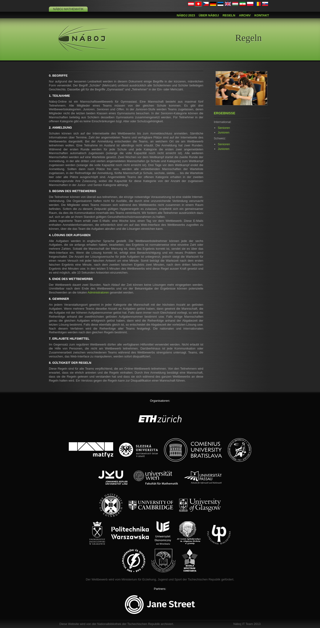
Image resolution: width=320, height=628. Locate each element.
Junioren (223, 132)
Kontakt (261, 15)
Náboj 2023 (186, 15)
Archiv (245, 15)
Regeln (228, 15)
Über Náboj (209, 15)
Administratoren (98, 292)
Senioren (224, 128)
